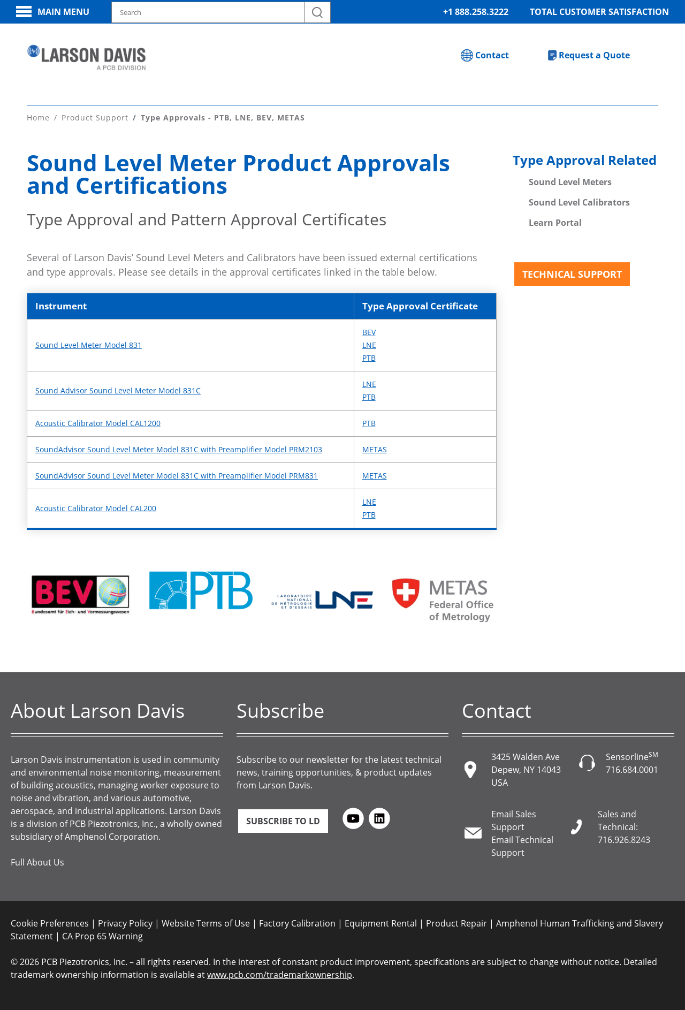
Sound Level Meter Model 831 (88, 345)
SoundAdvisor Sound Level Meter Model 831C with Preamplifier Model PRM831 (176, 475)
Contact (492, 55)
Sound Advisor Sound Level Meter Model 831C (118, 390)
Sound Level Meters (570, 182)
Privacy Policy (125, 923)
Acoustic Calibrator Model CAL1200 (98, 423)
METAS (374, 449)
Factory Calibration (297, 923)
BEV (369, 332)
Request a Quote (594, 55)
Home (38, 117)
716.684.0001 (632, 770)
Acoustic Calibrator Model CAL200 (95, 508)
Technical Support (572, 274)
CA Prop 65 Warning (102, 936)
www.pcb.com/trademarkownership (279, 975)
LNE (369, 345)
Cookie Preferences (50, 923)
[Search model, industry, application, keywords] (221, 12)
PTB (369, 358)
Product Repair (456, 923)
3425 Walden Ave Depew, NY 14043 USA (526, 769)
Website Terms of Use (206, 923)
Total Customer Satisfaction (599, 12)
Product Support (95, 117)
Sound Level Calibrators (579, 202)
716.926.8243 (624, 840)
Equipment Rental (381, 923)
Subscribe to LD (283, 821)
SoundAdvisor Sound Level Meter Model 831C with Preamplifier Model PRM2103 (178, 449)
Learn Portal (555, 223)
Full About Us (37, 862)
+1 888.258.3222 (475, 12)
